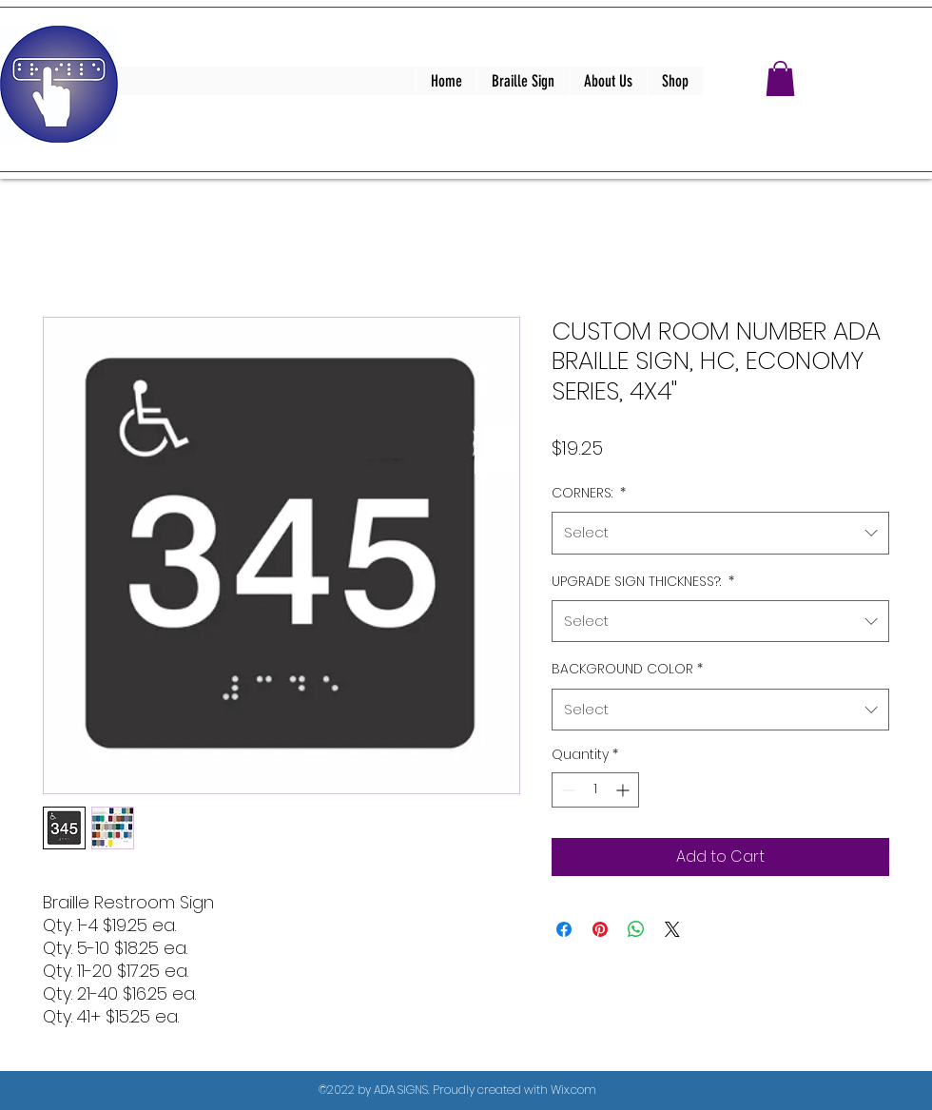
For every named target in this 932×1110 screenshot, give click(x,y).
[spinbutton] (595, 790)
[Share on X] (672, 929)
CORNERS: (589, 492)
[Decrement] (566, 790)
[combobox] (720, 533)
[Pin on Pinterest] (600, 929)
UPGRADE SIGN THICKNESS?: (643, 581)
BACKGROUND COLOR (627, 668)
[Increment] (624, 790)
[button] (780, 78)
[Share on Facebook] (564, 929)
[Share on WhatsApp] (636, 929)
